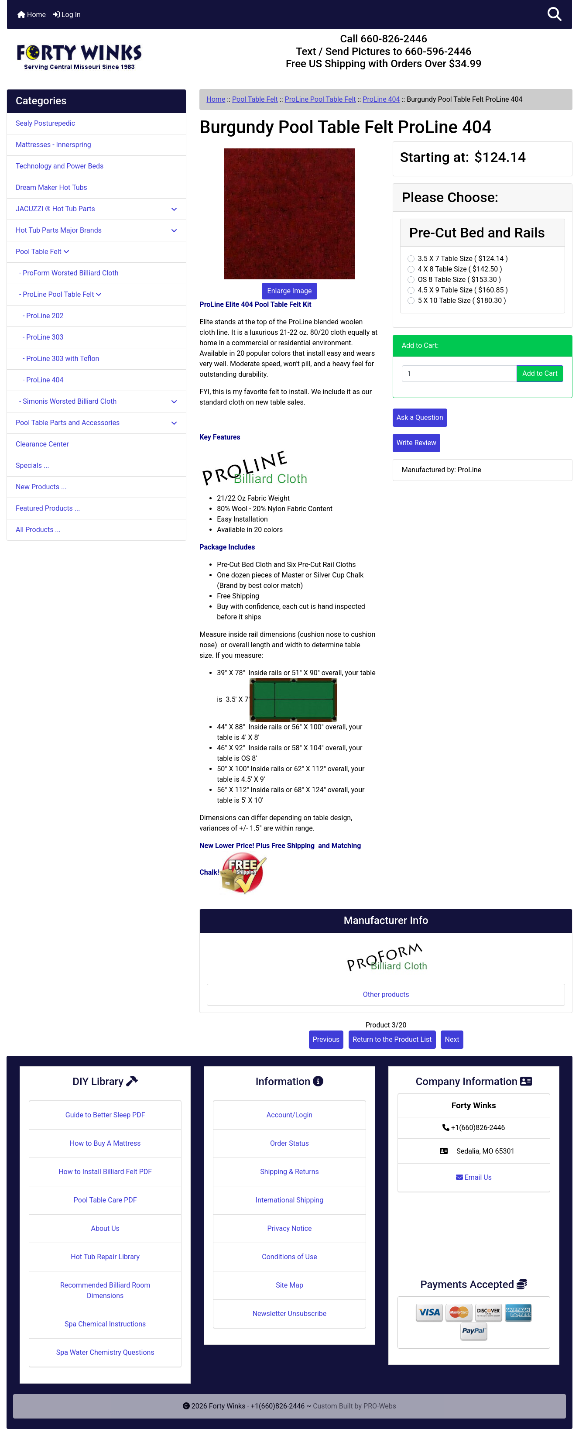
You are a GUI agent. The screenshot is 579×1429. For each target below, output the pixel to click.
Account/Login (289, 1115)
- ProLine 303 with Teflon (57, 358)
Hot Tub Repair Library (105, 1257)
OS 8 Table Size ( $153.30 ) (459, 279)
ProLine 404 (381, 99)
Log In (67, 14)
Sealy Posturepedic (45, 123)
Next (452, 1039)
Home (31, 14)
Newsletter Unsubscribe (290, 1313)
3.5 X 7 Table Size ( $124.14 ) (463, 258)
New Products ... (41, 487)
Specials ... (32, 465)
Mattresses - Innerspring (53, 145)
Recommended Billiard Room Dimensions (105, 1290)
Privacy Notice (289, 1228)
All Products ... (38, 530)
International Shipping (289, 1200)
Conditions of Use (289, 1257)
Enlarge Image (289, 291)
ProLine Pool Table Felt (320, 99)
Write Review (416, 443)
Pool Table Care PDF (105, 1200)
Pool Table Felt (255, 99)
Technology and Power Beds (59, 166)
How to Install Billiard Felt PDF (105, 1172)
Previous (326, 1039)
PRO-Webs (379, 1406)
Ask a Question (420, 417)
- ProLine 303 (40, 337)
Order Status (289, 1143)
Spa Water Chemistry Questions (105, 1352)
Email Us (474, 1177)
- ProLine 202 (40, 316)
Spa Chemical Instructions (105, 1324)
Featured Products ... (48, 508)
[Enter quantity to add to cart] (459, 373)
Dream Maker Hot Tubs (51, 187)
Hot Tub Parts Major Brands (96, 230)
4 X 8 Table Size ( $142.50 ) (460, 269)
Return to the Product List (392, 1039)
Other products (386, 994)
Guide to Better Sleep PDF (105, 1115)
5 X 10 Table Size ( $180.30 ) (462, 300)
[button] (554, 14)
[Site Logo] (101, 53)
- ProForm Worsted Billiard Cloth (67, 273)
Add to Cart (540, 373)
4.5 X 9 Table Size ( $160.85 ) (463, 290)
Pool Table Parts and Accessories (96, 423)
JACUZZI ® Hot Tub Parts (96, 209)
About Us (105, 1228)
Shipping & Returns (289, 1172)
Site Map (289, 1285)
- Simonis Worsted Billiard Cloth (96, 401)
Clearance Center (42, 444)
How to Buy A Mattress (105, 1143)
